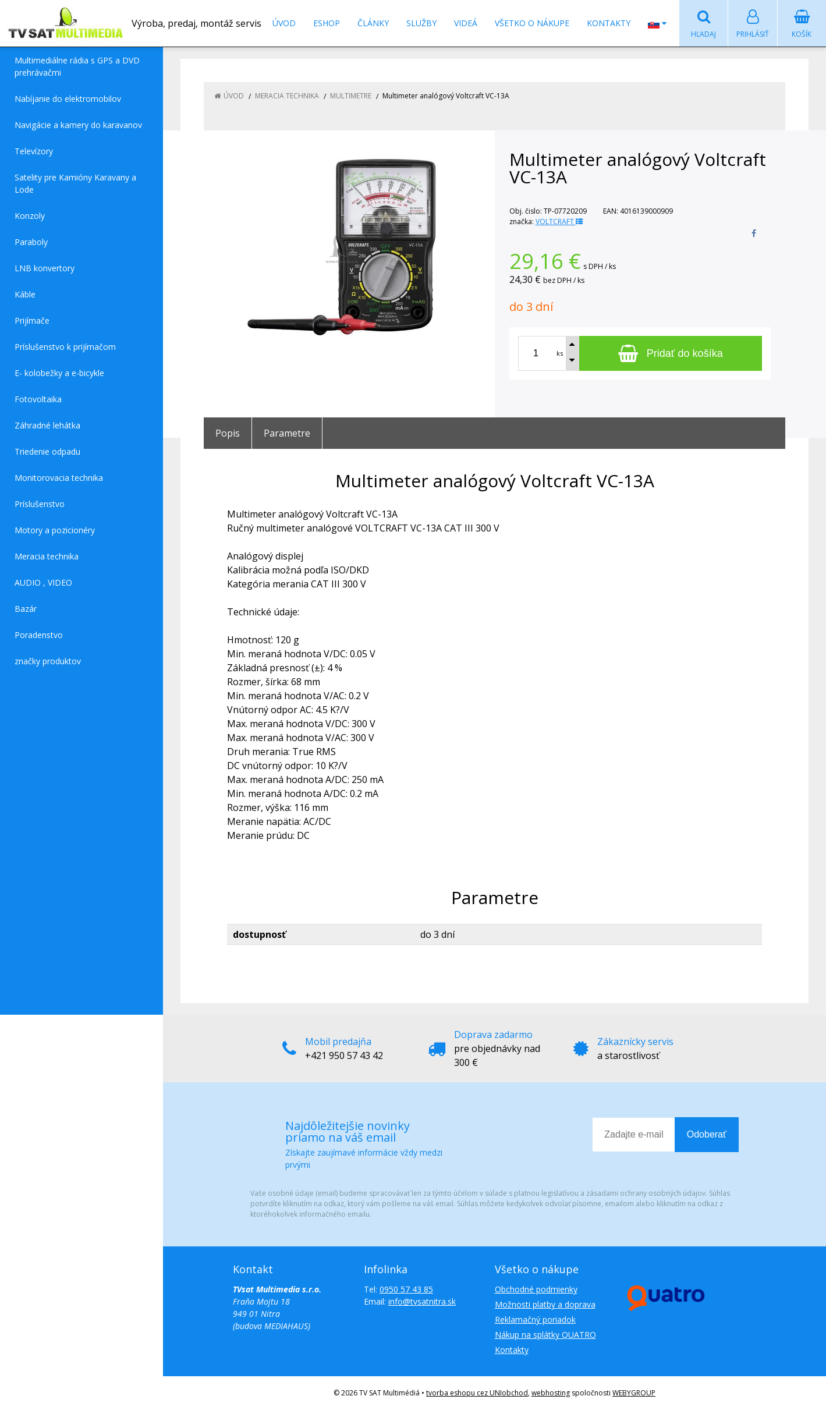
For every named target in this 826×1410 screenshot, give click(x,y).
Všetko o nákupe (532, 23)
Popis (227, 433)
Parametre (287, 433)
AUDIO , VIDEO (43, 582)
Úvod (284, 23)
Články (373, 23)
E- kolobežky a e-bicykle (59, 372)
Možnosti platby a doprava (545, 1304)
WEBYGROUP (633, 1393)
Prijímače (32, 320)
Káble (25, 294)
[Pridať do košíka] (671, 353)
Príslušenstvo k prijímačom (65, 346)
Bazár (26, 608)
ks (559, 353)
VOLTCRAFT (559, 221)
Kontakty (608, 23)
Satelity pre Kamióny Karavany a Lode (75, 183)
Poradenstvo (39, 634)
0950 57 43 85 (406, 1289)
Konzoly (30, 215)
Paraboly (31, 241)
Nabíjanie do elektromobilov (68, 98)
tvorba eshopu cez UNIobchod (477, 1393)
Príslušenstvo (40, 503)
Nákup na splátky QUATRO (545, 1334)
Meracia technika (47, 556)
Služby (421, 23)
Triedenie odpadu (47, 451)
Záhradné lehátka (47, 425)
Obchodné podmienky (536, 1289)
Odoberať (706, 1134)
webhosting (550, 1393)
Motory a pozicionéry (55, 530)
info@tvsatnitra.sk (422, 1301)
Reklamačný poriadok (535, 1319)
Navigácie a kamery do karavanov (78, 124)
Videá (465, 23)
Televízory (34, 151)
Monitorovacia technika (59, 477)
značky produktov (48, 661)
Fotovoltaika (38, 399)
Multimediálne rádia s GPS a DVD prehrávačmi (77, 66)
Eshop (326, 23)
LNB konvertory (45, 268)
